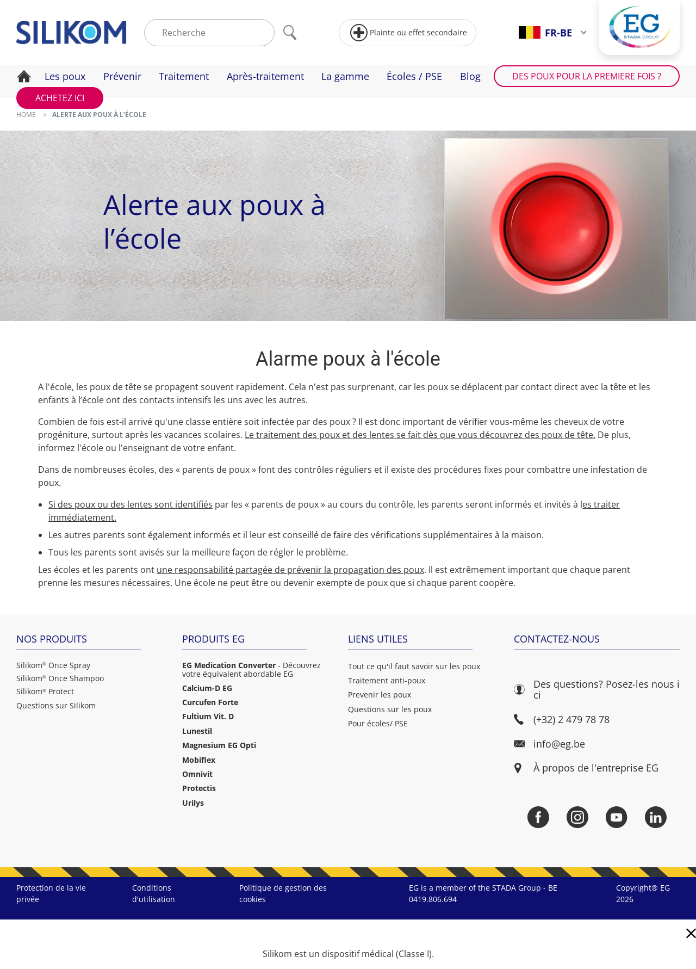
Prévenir (122, 76)
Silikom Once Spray (53, 665)
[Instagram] (577, 817)
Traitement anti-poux (386, 680)
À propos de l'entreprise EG (595, 768)
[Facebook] (538, 817)
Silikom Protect (45, 691)
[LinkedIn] (656, 817)
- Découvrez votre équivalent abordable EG (251, 669)
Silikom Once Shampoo (60, 678)
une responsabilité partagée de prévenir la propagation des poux (290, 570)
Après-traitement (265, 76)
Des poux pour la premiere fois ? (586, 76)
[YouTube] (616, 817)
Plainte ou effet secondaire (408, 32)
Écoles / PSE (414, 76)
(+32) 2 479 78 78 (562, 719)
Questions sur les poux (390, 709)
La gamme (345, 76)
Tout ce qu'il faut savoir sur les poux (414, 666)
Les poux (65, 76)
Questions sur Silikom (56, 705)
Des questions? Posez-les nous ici (597, 689)
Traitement (184, 76)
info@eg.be (549, 744)
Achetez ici (59, 98)
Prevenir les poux (379, 694)
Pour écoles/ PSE (378, 723)
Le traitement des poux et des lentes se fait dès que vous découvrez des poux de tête (419, 435)
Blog (470, 76)
